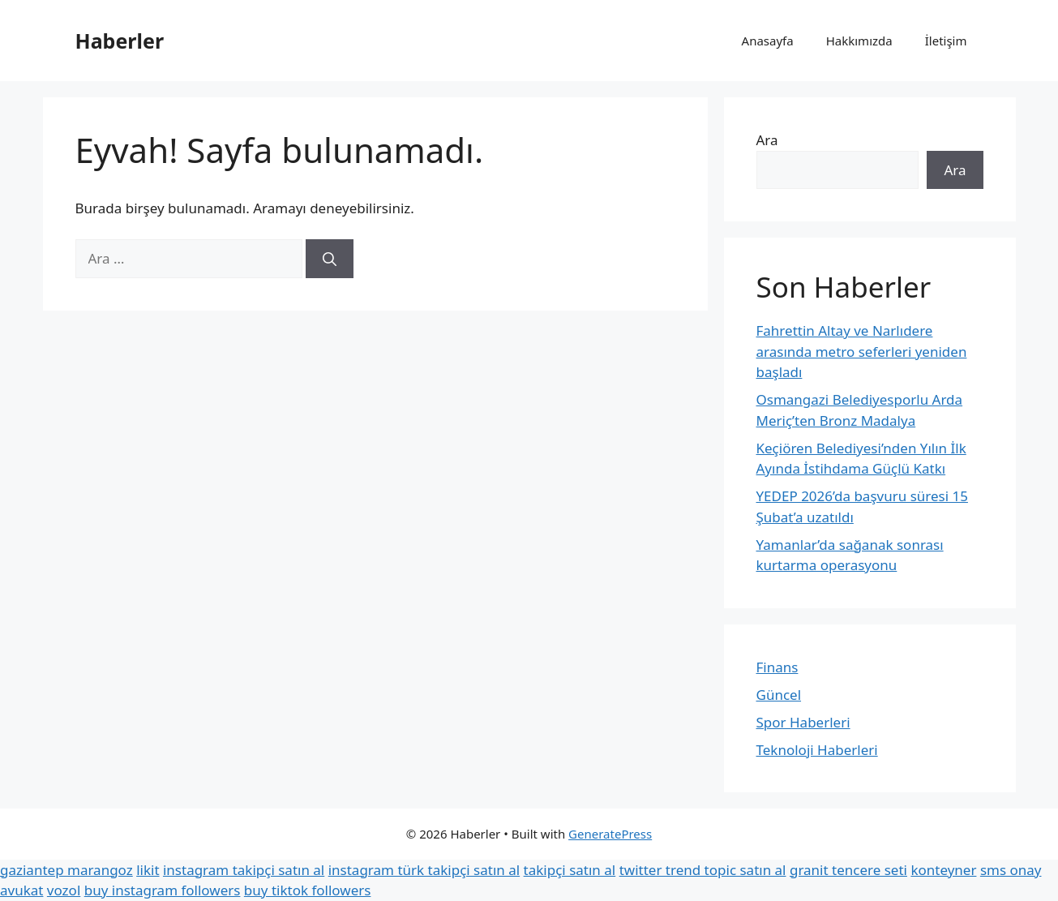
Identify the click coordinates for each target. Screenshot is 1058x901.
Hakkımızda (859, 40)
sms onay (1011, 869)
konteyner (943, 869)
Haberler (120, 40)
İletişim (946, 40)
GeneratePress (610, 834)
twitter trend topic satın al (702, 869)
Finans (777, 667)
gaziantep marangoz (66, 869)
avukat (21, 890)
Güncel (779, 694)
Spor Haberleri (803, 722)
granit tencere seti (848, 869)
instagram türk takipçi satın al (424, 869)
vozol (63, 890)
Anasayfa (768, 40)
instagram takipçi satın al (243, 869)
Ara (767, 140)
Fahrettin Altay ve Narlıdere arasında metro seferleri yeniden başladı (861, 351)
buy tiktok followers (307, 890)
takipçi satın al (570, 869)
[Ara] (329, 258)
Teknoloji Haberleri (817, 749)
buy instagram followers (162, 890)
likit (147, 869)
